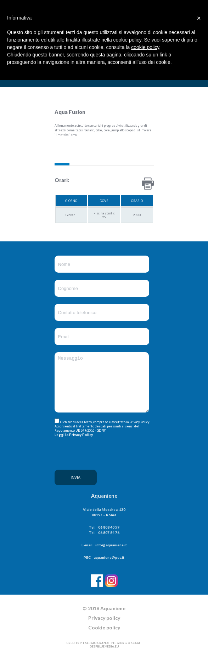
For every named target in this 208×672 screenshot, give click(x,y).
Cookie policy (104, 640)
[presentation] (84, 473)
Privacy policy (104, 631)
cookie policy (145, 47)
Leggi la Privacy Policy (74, 444)
